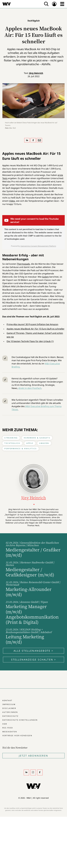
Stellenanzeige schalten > (33, 659)
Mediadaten (9, 731)
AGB (4, 724)
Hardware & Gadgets (37, 438)
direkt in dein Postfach (29, 388)
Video (12, 200)
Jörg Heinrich (36, 73)
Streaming (11, 438)
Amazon (44, 443)
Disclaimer (9, 708)
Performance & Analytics (20, 448)
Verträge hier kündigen (17, 735)
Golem (45, 276)
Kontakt (7, 700)
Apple (29, 443)
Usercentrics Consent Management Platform (38, 246)
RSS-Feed (7, 728)
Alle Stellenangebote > (33, 650)
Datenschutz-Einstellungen (20, 720)
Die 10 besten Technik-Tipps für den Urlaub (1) (30, 341)
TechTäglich (12, 443)
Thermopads (23, 263)
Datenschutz (10, 716)
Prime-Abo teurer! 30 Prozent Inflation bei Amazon (32, 324)
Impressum (9, 704)
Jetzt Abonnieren (33, 755)
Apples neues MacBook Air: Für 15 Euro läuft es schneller (35, 328)
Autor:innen (10, 712)
